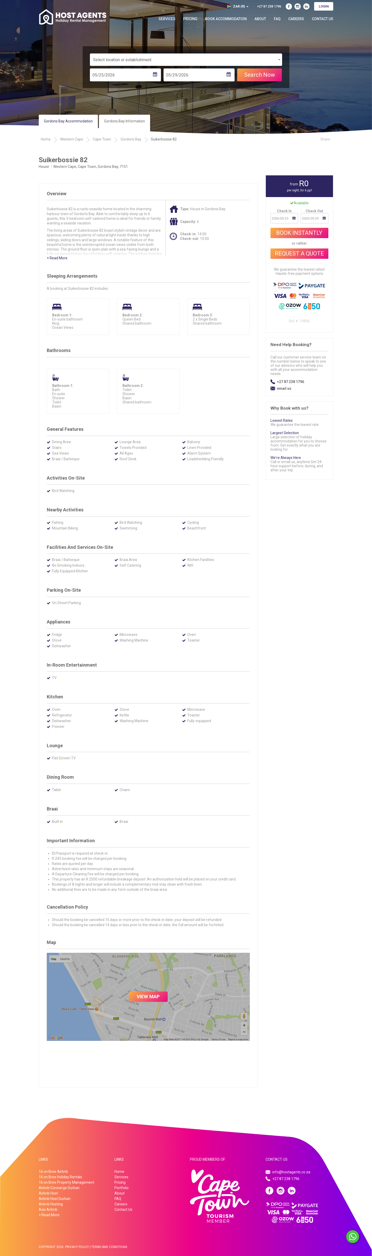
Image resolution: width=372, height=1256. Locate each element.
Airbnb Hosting (51, 1204)
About (260, 19)
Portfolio (121, 1188)
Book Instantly (299, 233)
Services (167, 19)
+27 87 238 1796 (290, 382)
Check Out (314, 211)
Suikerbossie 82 (164, 139)
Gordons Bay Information (124, 121)
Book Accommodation (226, 19)
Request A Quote (299, 253)
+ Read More (57, 258)
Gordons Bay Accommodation (68, 121)
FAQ (277, 19)
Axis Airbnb (48, 1209)
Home (46, 139)
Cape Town (102, 139)
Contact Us (322, 19)
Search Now (259, 75)
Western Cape (71, 139)
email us (284, 388)
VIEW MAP (148, 997)
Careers (296, 19)
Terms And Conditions (109, 1247)
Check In (284, 211)
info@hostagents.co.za (291, 1172)
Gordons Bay (131, 139)
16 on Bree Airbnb (53, 1171)
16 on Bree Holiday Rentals (60, 1177)
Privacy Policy (77, 1247)
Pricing (190, 19)
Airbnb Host (48, 1193)
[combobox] (186, 59)
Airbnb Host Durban (55, 1199)
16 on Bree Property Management (66, 1182)
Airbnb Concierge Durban (59, 1188)
